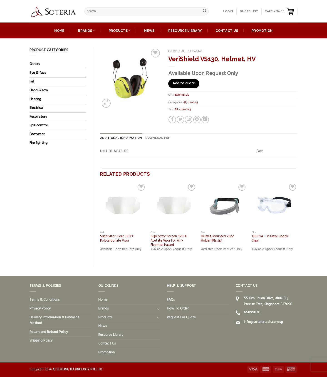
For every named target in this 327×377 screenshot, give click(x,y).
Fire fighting (38, 143)
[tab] (121, 137)
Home (59, 30)
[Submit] (204, 11)
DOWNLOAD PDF (157, 138)
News (149, 30)
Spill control (38, 125)
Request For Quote (181, 317)
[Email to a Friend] (188, 119)
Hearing (35, 99)
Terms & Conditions (45, 300)
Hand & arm (39, 90)
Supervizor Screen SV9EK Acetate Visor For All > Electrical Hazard (169, 241)
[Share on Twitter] (180, 119)
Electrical (36, 108)
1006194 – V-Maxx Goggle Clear (270, 239)
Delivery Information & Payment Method (54, 320)
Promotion (262, 30)
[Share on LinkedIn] (205, 119)
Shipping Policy (41, 341)
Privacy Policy (40, 309)
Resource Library (185, 30)
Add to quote (184, 83)
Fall (32, 82)
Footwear (37, 134)
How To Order (178, 309)
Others (35, 64)
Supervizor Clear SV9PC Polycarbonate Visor (117, 239)
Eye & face (38, 73)
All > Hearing (183, 109)
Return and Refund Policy (49, 332)
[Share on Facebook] (172, 119)
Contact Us (227, 30)
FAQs (171, 300)
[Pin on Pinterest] (197, 119)
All (183, 51)
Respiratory (38, 117)
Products (120, 30)
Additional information (121, 138)
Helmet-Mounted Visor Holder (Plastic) (217, 239)
